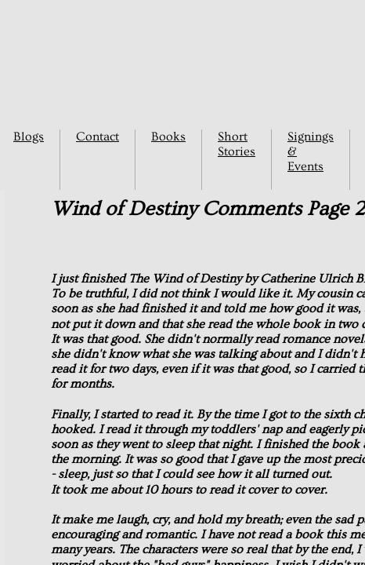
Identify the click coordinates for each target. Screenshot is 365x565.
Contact (97, 136)
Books (168, 136)
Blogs (28, 136)
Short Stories (236, 144)
